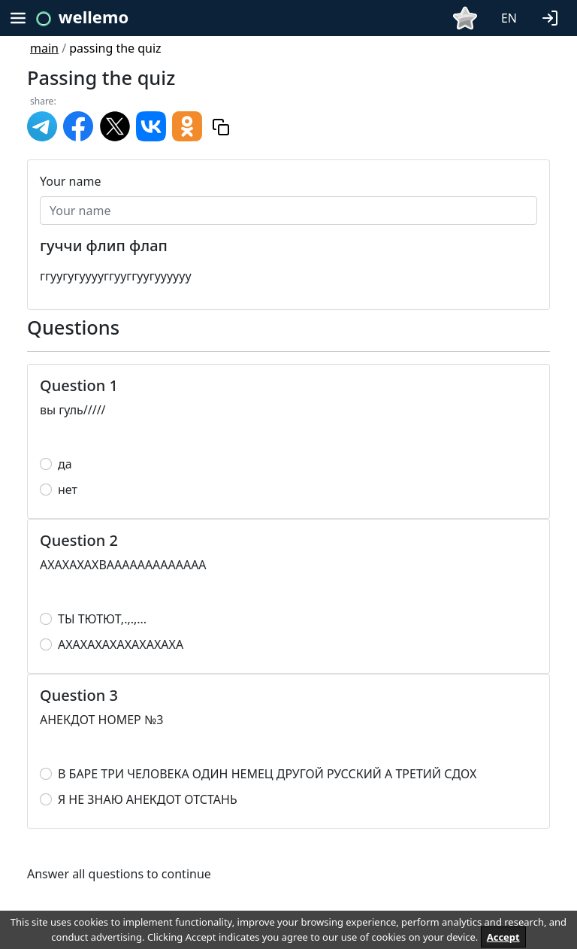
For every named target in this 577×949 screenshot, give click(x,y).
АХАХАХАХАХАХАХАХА (120, 644)
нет (67, 489)
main (44, 48)
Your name (70, 181)
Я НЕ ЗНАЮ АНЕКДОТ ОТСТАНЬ (147, 799)
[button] (553, 16)
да (65, 464)
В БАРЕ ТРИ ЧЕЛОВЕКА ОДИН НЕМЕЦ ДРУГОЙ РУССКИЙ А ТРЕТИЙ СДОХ (267, 774)
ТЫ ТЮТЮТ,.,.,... (102, 619)
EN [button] (509, 18)
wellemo (93, 16)
